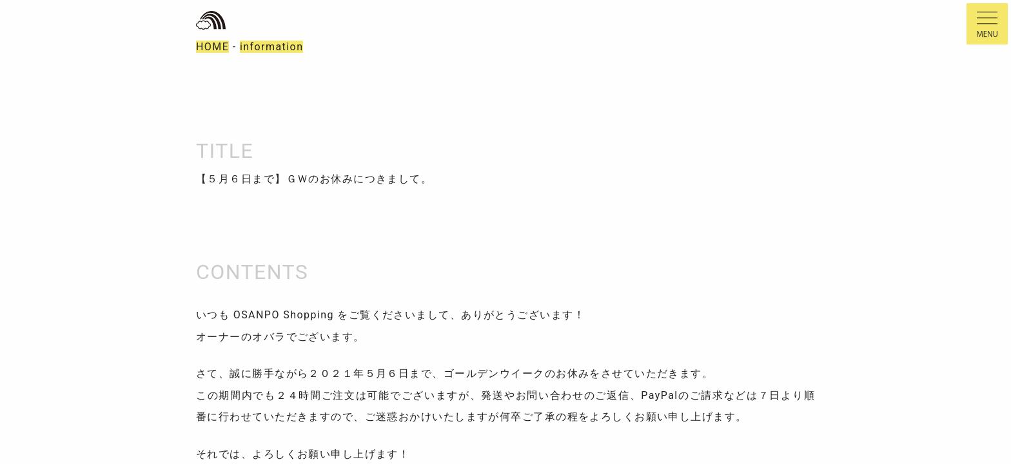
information (272, 47)
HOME (212, 47)
